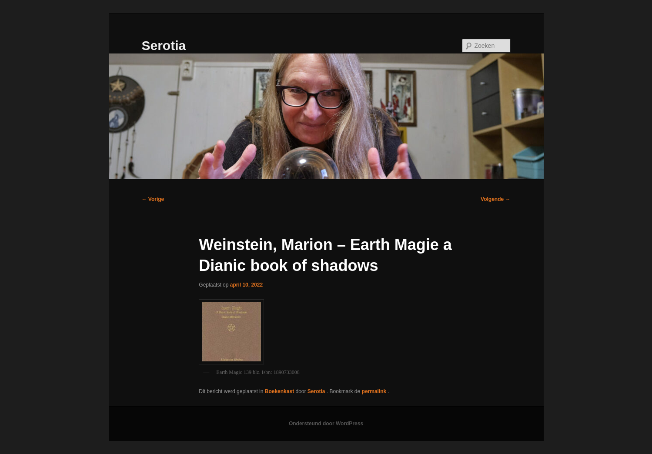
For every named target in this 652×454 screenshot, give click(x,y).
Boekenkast (279, 391)
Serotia (164, 45)
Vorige (153, 199)
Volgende (495, 199)
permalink (375, 391)
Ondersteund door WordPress (326, 424)
